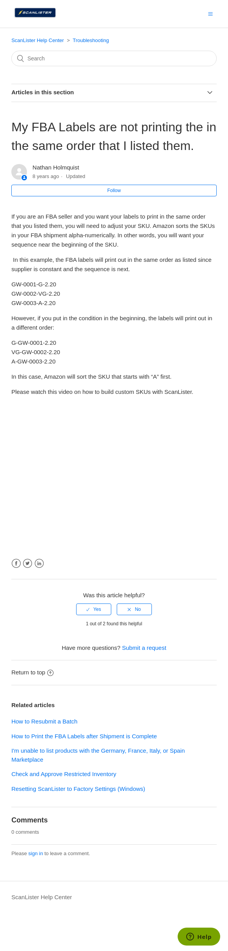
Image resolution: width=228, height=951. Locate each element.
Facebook (16, 563)
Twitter (27, 563)
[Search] (114, 58)
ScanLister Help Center (37, 40)
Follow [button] (114, 190)
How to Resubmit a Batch (44, 721)
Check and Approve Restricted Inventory (63, 774)
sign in (35, 853)
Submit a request (144, 647)
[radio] (93, 609)
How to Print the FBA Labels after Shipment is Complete (84, 736)
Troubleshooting (91, 40)
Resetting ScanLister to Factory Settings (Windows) (78, 788)
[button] (210, 13)
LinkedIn (39, 563)
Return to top (32, 672)
